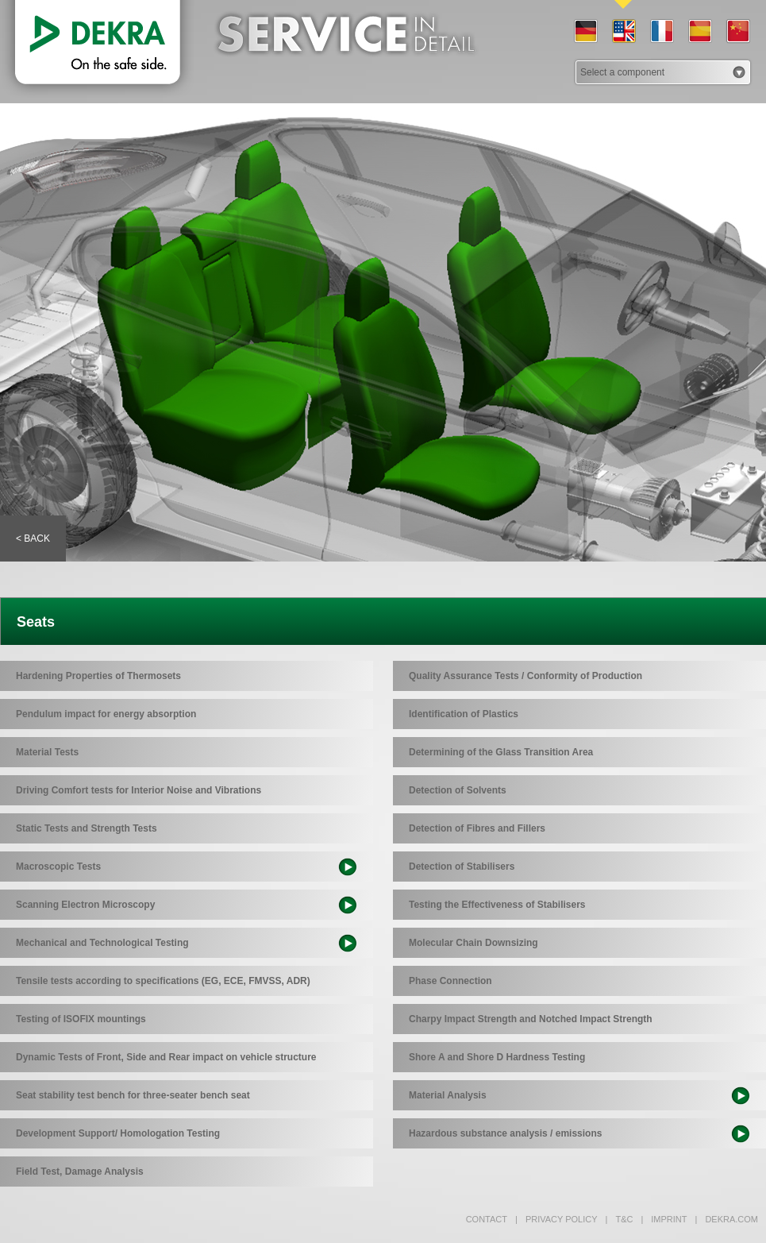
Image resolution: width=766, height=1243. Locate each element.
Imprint (664, 1219)
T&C (619, 1219)
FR (661, 31)
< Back (33, 538)
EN (623, 31)
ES (699, 31)
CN (737, 31)
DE (585, 31)
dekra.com (726, 1219)
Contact (486, 1219)
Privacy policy (556, 1219)
